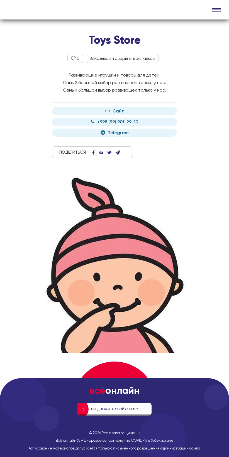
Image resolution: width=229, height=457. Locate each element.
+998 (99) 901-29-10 (114, 121)
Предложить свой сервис (114, 409)
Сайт (114, 111)
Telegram (115, 132)
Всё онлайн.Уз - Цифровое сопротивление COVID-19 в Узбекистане (115, 440)
